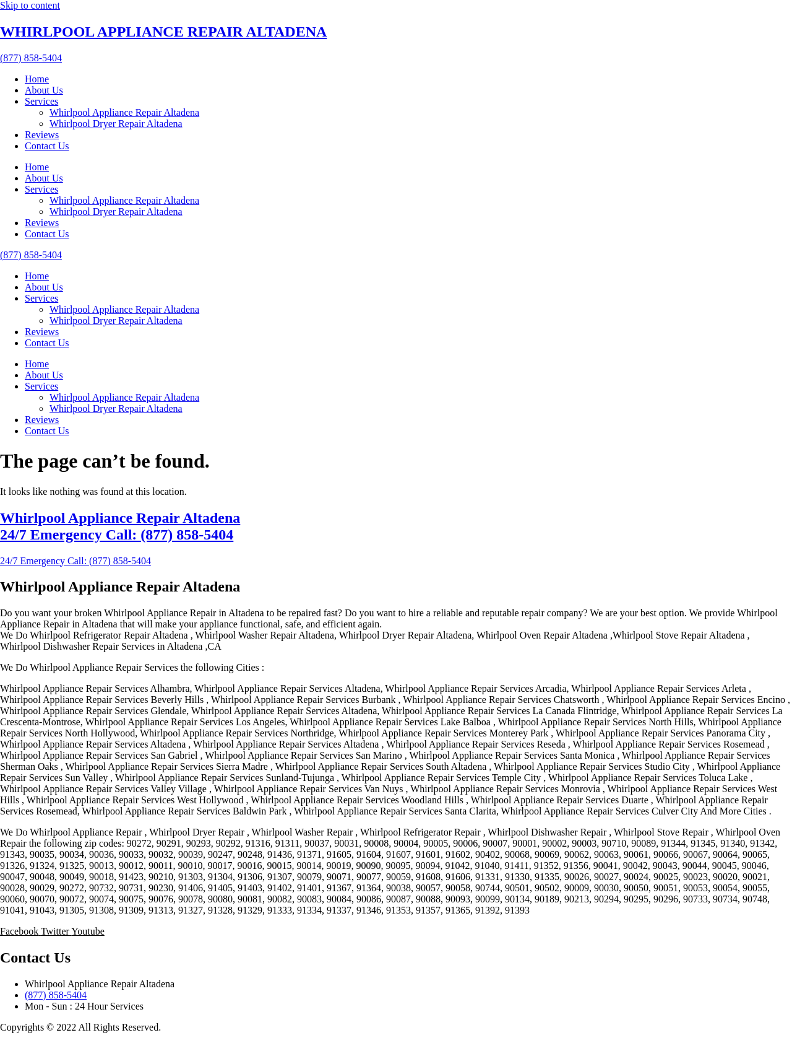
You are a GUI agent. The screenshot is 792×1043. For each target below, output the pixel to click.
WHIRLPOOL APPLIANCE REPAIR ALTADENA (163, 32)
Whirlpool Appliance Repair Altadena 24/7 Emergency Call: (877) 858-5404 (120, 526)
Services (41, 101)
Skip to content (30, 5)
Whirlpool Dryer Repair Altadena (116, 123)
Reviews (42, 134)
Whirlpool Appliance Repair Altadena (124, 112)
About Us (44, 90)
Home (37, 79)
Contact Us (47, 146)
